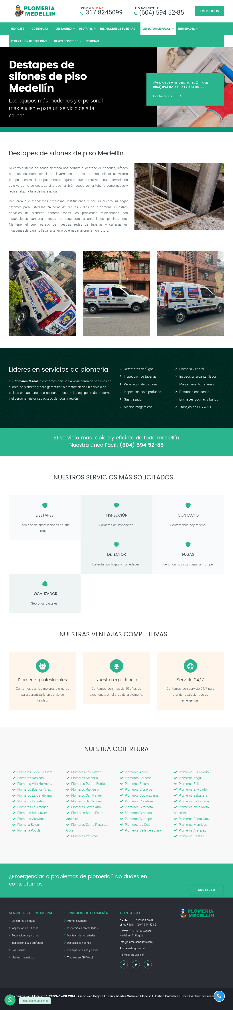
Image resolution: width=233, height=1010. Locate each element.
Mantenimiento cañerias (196, 384)
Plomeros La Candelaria (32, 795)
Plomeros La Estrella (191, 801)
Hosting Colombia (166, 996)
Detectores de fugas (139, 369)
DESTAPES (86, 28)
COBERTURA (40, 28)
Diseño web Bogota (90, 996)
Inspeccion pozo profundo (142, 391)
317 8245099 (104, 12)
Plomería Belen (25, 824)
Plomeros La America (30, 807)
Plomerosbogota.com (133, 948)
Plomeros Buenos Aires (31, 789)
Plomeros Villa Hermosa (32, 783)
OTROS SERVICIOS (66, 41)
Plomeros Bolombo (136, 783)
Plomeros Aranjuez (190, 830)
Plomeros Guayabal (28, 818)
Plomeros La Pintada (83, 772)
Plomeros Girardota (136, 807)
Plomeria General (191, 369)
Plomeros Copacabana (139, 795)
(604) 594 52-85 (161, 12)
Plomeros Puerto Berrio (85, 783)
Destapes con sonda (194, 391)
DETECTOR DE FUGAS (156, 28)
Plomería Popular (27, 830)
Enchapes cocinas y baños (198, 399)
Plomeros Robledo (28, 778)
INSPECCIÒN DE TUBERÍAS (117, 28)
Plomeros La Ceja (135, 824)
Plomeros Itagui (187, 778)
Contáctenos (162, 96)
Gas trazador (133, 399)
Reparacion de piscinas (141, 384)
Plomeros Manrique (190, 824)
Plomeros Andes (134, 772)
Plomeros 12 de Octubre (32, 772)
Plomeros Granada (136, 812)
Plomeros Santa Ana (83, 807)
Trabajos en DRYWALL (195, 407)
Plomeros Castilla (189, 836)
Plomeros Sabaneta (190, 795)
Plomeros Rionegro (82, 789)
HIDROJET (17, 28)
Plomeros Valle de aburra (140, 830)
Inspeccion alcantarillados (198, 376)
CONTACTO (206, 880)
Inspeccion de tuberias (140, 376)
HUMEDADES (186, 28)
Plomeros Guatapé (136, 818)
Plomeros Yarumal (82, 836)
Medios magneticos (138, 407)
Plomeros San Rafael (84, 795)
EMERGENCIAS (209, 11)
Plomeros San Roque (84, 801)
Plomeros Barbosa (136, 778)
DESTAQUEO (63, 28)
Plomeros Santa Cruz (191, 818)
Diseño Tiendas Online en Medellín (128, 996)
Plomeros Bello (187, 783)
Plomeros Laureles (28, 801)
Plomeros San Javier (29, 812)
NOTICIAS (92, 41)
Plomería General (77, 920)
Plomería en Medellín (132, 954)
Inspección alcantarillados (82, 928)
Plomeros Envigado (190, 789)
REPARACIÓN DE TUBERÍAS (29, 41)
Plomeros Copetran (136, 801)
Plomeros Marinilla (82, 778)
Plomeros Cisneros (136, 789)
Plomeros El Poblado (191, 772)
